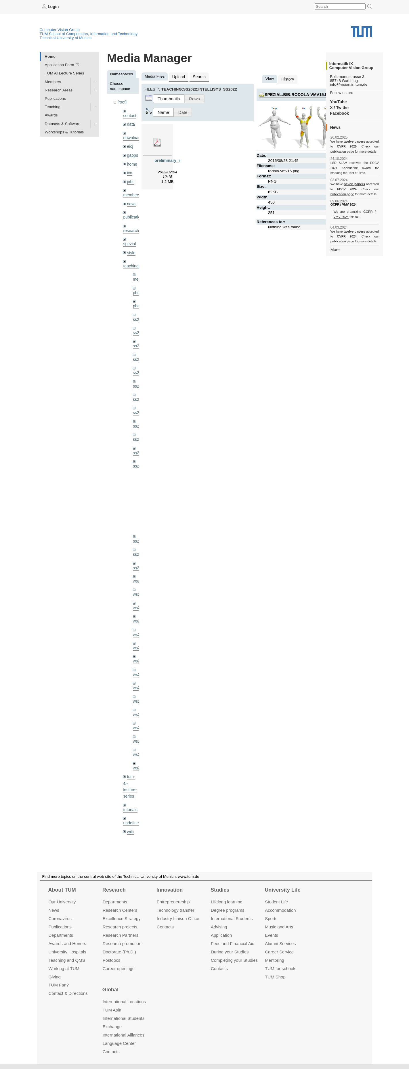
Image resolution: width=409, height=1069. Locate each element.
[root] (121, 102)
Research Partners (121, 935)
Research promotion (122, 943)
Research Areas (59, 90)
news (131, 201)
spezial (129, 240)
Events (271, 935)
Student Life (276, 901)
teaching (130, 262)
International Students (232, 918)
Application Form (59, 65)
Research (114, 890)
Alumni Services (280, 943)
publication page (341, 151)
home (132, 162)
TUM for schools (280, 968)
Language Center (119, 1043)
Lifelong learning (226, 901)
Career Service (279, 951)
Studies (220, 890)
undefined (131, 807)
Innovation (169, 890)
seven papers (354, 184)
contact (129, 115)
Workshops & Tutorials (64, 132)
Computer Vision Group (60, 29)
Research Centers (120, 910)
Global (110, 990)
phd (136, 288)
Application (221, 935)
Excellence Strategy (122, 918)
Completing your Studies (234, 959)
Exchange (112, 1026)
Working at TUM (63, 968)
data (130, 123)
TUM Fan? (58, 984)
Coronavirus (60, 918)
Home (50, 56)
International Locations (124, 1001)
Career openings (119, 968)
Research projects (120, 926)
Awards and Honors (67, 943)
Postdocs (112, 959)
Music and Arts (279, 926)
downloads (132, 137)
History (287, 78)
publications (133, 214)
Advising (219, 926)
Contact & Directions (67, 993)
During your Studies (230, 951)
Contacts (165, 926)
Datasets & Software (63, 123)
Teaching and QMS (66, 959)
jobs (130, 179)
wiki (130, 816)
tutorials (130, 794)
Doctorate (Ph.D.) (119, 951)
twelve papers (354, 141)
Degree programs (227, 910)
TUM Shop (275, 976)
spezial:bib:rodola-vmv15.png (298, 94)
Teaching (52, 107)
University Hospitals (67, 951)
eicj (130, 145)
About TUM (62, 890)
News (53, 910)
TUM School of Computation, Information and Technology (89, 33)
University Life (283, 890)
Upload (178, 76)
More (334, 249)
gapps (132, 154)
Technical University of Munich (66, 37)
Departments (60, 935)
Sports (271, 918)
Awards (51, 115)
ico (129, 171)
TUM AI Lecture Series (64, 73)
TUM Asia (112, 1009)
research (130, 227)
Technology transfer (175, 910)
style (131, 249)
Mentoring (274, 959)
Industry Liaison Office (178, 918)
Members (53, 81)
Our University (62, 901)
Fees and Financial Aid (232, 943)
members (131, 192)
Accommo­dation (280, 910)
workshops (132, 829)
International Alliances (123, 1034)
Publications (55, 98)
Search (198, 76)
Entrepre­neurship (173, 901)
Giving (54, 976)
